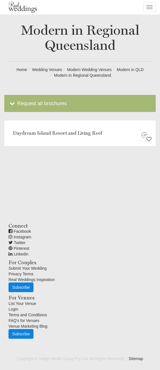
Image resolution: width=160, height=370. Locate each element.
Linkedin (18, 254)
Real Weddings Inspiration (32, 279)
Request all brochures (38, 103)
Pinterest (19, 248)
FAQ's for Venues (24, 320)
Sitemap (136, 358)
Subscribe (21, 287)
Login (13, 309)
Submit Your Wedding (28, 268)
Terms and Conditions (28, 315)
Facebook (20, 231)
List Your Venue (22, 303)
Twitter (17, 242)
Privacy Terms (21, 274)
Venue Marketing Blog (28, 326)
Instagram (20, 237)
